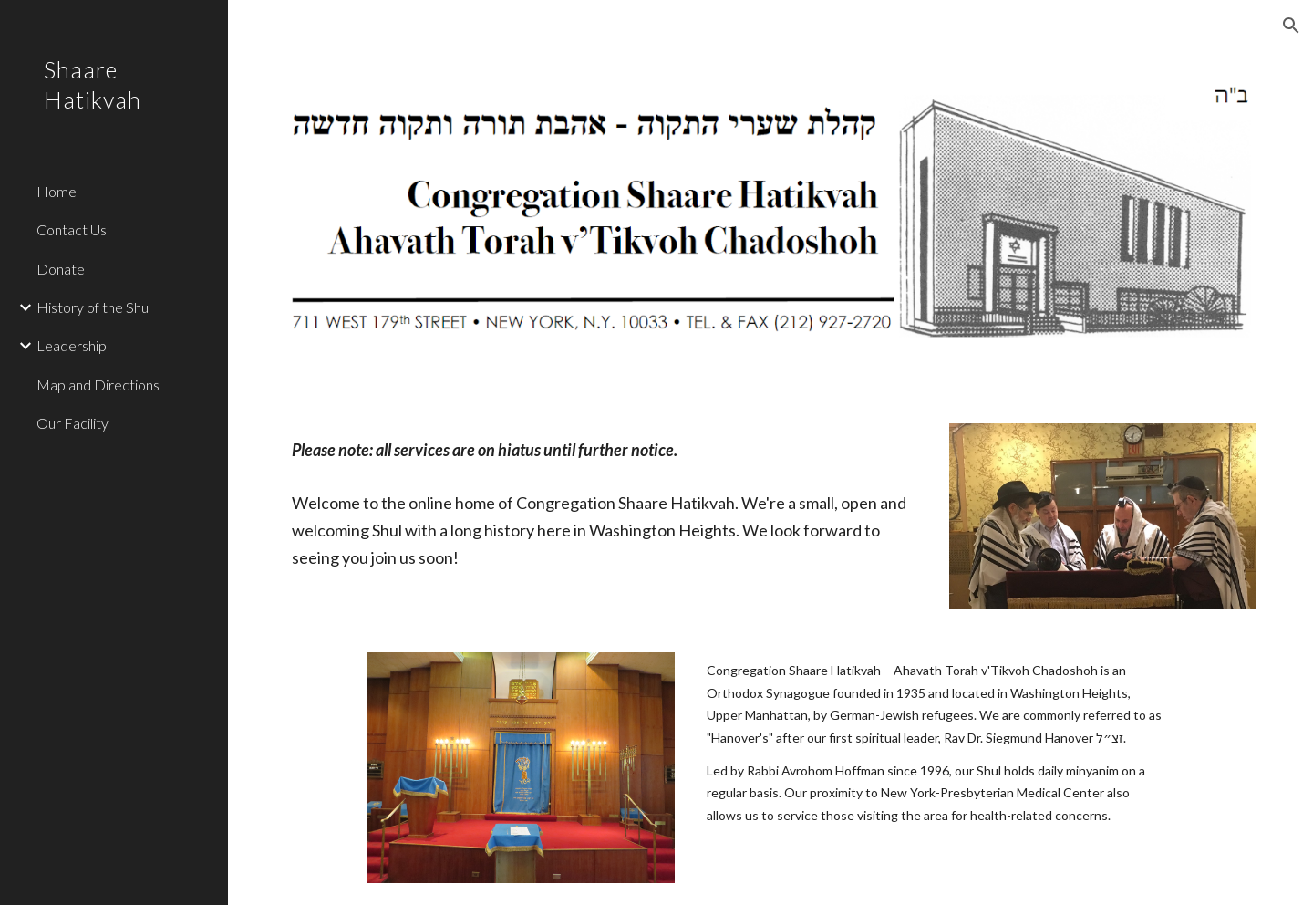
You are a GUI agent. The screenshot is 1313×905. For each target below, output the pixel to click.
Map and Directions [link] (98, 384)
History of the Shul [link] (93, 307)
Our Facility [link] (72, 423)
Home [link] (56, 191)
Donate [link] (60, 268)
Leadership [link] (71, 345)
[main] (604, 449)
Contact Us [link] (71, 229)
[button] (1291, 25)
